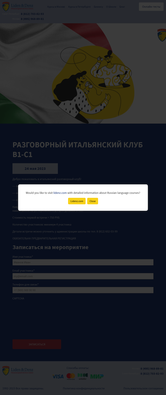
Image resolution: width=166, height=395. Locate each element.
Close (93, 201)
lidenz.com (60, 193)
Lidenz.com (77, 201)
